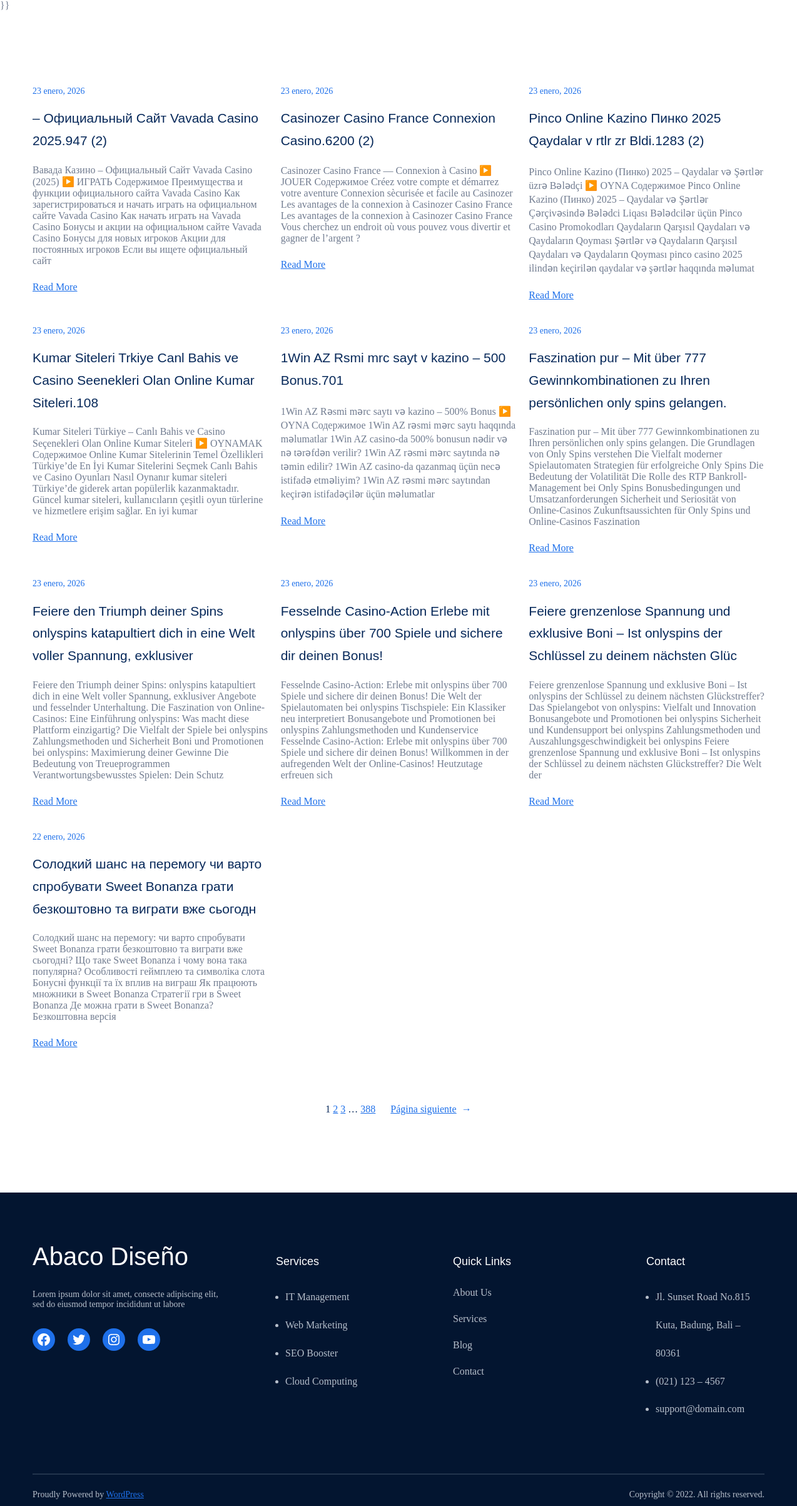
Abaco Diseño (110, 1256)
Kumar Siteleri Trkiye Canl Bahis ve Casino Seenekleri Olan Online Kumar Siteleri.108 (144, 379)
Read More (55, 287)
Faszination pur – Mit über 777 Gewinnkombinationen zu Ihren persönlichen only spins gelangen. (627, 379)
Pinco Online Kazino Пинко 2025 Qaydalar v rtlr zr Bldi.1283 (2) (625, 129)
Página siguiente (430, 1109)
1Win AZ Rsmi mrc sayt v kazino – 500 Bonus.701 (393, 368)
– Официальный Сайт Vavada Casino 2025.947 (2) (145, 129)
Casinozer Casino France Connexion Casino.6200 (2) (388, 129)
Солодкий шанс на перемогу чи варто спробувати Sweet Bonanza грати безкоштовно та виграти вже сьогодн (147, 886)
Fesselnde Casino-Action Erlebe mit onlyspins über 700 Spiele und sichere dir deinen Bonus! (392, 633)
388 (367, 1109)
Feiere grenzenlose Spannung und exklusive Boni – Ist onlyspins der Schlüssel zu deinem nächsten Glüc (633, 633)
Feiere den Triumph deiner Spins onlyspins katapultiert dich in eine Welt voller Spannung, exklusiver (144, 633)
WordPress (125, 1494)
